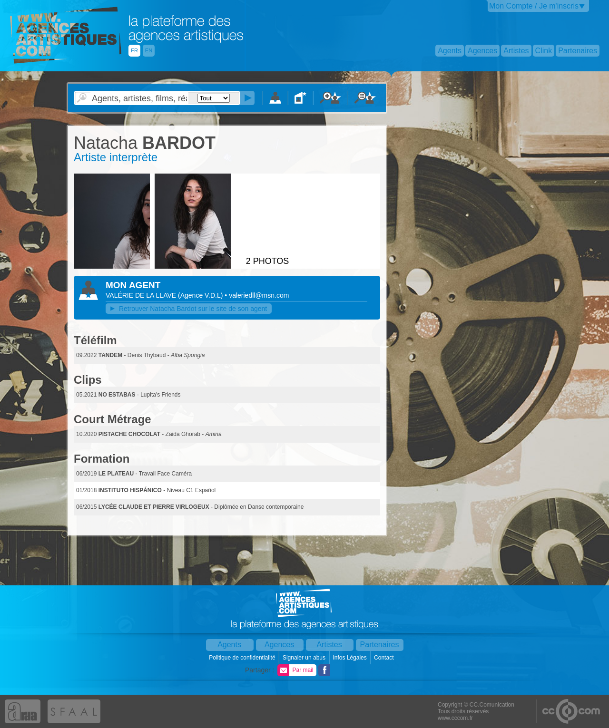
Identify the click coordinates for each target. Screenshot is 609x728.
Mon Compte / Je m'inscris (534, 6)
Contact (384, 657)
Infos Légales (350, 657)
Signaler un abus (305, 657)
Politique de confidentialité (243, 657)
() (201, 295)
